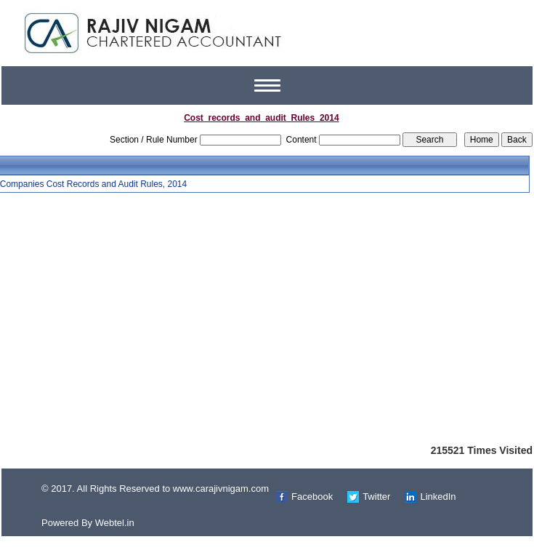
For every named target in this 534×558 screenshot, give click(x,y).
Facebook (312, 496)
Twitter (376, 496)
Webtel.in (114, 522)
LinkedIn (438, 496)
